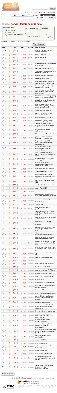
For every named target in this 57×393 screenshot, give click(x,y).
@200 (14, 291)
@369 (14, 134)
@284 (14, 196)
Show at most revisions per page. (36, 33)
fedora (23, 24)
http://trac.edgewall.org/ (49, 388)
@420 (14, 82)
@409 (14, 106)
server (14, 24)
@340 (14, 159)
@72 (15, 351)
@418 (14, 92)
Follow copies (10, 32)
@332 (14, 172)
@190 (14, 294)
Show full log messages (32, 36)
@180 (14, 298)
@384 (14, 125)
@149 (14, 312)
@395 (14, 118)
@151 (14, 307)
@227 (14, 264)
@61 (15, 359)
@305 (14, 185)
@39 (15, 368)
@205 (14, 283)
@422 (14, 76)
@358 (14, 149)
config (32, 24)
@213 (14, 274)
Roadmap (35, 15)
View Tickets (39, 17)
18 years (23, 51)
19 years (23, 159)
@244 (14, 238)
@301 (14, 188)
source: (6, 24)
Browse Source (47, 15)
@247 (14, 234)
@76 (15, 344)
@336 (14, 164)
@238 (14, 243)
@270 (14, 213)
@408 (14, 110)
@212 (14, 277)
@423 (14, 72)
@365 (14, 138)
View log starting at (33, 28)
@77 (15, 341)
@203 (14, 287)
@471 (14, 51)
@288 (14, 192)
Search (50, 17)
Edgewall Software (25, 388)
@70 (15, 354)
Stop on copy (10, 30)
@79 (15, 332)
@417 (14, 97)
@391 (14, 121)
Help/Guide (33, 12)
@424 (14, 68)
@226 (14, 267)
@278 (14, 208)
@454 (14, 58)
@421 (14, 79)
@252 (14, 229)
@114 (14, 326)
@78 (15, 337)
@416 (14, 101)
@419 (14, 87)
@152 (14, 303)
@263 (14, 218)
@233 (14, 249)
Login (26, 12)
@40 (15, 363)
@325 (14, 181)
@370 (14, 130)
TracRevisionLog (25, 379)
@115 (14, 321)
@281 (14, 205)
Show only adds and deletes (14, 35)
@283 (14, 201)
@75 (15, 348)
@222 (14, 271)
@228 (14, 261)
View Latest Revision (48, 21)
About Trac (42, 12)
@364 (14, 143)
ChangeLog (35, 384)
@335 (14, 169)
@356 (14, 154)
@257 (14, 223)
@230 (14, 258)
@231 (14, 254)
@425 (14, 65)
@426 (14, 61)
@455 (14, 54)
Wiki (15, 15)
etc (40, 24)
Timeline (23, 15)
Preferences (51, 12)
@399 (14, 114)
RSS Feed (24, 384)
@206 (14, 280)
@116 (14, 316)
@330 (14, 177)
